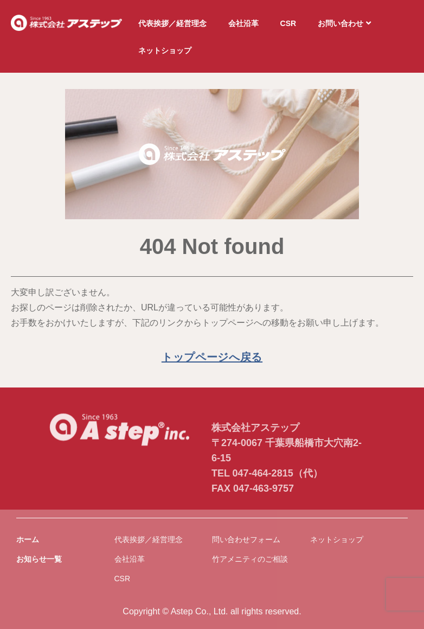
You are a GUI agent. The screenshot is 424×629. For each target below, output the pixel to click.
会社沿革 (243, 23)
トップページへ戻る (212, 357)
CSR (288, 23)
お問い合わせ (344, 23)
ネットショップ (164, 50)
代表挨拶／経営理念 (172, 23)
